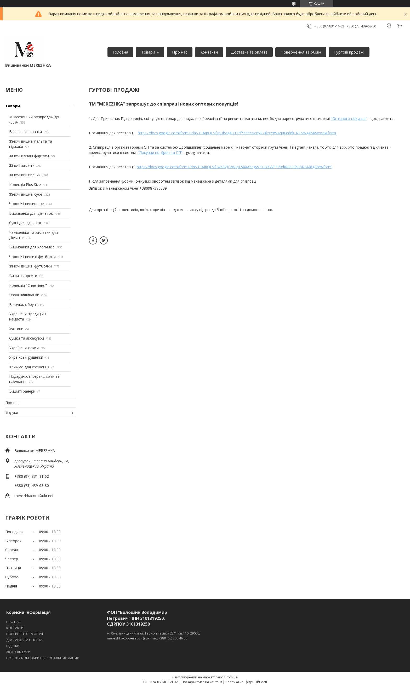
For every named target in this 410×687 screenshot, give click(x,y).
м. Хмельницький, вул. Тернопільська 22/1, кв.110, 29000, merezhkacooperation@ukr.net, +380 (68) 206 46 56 (153, 635)
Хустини (16, 328)
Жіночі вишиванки (25, 174)
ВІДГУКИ (13, 645)
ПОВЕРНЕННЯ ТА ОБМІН (25, 633)
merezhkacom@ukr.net (34, 495)
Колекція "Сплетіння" (28, 285)
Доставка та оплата (249, 52)
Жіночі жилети (22, 165)
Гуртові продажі (349, 52)
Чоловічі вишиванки (26, 203)
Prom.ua (231, 677)
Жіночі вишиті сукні (26, 194)
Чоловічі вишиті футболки (32, 256)
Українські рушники (26, 357)
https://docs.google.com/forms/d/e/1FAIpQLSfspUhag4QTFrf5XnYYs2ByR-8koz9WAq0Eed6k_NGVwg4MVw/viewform (237, 132)
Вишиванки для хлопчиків (32, 246)
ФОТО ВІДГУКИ (18, 652)
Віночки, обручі (23, 304)
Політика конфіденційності (246, 682)
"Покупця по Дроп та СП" (160, 152)
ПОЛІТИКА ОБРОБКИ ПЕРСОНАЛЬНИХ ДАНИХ (42, 658)
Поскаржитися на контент (202, 682)
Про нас (179, 52)
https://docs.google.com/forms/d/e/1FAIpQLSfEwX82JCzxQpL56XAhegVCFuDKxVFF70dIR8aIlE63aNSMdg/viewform (234, 166)
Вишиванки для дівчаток (31, 213)
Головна (120, 52)
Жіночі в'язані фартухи (29, 155)
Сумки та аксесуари (26, 338)
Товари (148, 52)
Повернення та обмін (301, 52)
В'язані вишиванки (26, 131)
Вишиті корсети (23, 275)
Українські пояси (24, 347)
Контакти (209, 52)
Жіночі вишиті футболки (30, 266)
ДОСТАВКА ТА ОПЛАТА (24, 639)
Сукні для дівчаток (25, 222)
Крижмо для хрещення (29, 366)
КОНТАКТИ (15, 627)
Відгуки (11, 412)
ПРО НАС (13, 621)
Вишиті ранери (22, 391)
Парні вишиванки (24, 294)
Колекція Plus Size (25, 184)
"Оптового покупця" (349, 118)
